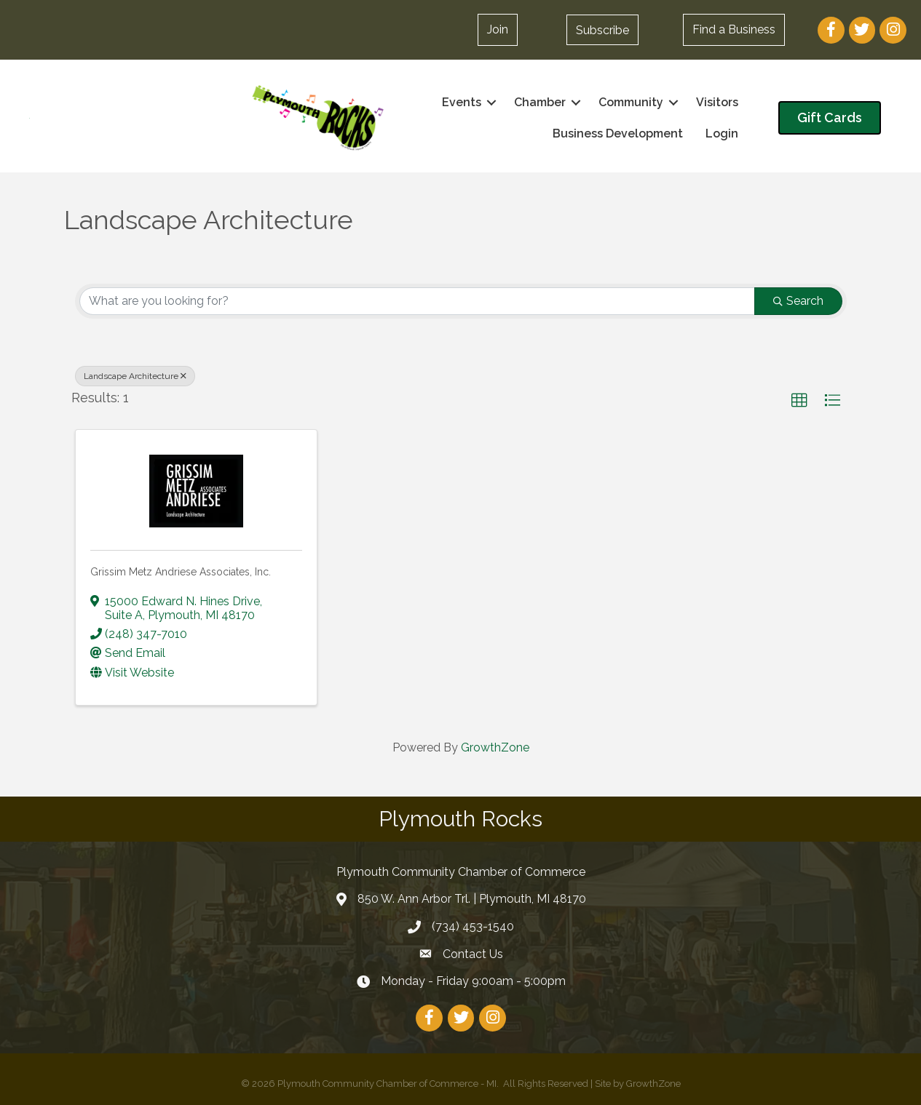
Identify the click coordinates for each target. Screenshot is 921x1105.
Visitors (717, 102)
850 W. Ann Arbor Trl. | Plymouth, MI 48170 (471, 899)
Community (630, 102)
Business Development (618, 133)
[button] (602, 30)
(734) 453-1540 (473, 926)
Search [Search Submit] (798, 301)
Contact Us (473, 954)
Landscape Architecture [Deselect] (135, 376)
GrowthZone (495, 747)
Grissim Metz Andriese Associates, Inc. (180, 572)
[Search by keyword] (417, 301)
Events (461, 102)
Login (721, 133)
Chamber (540, 102)
